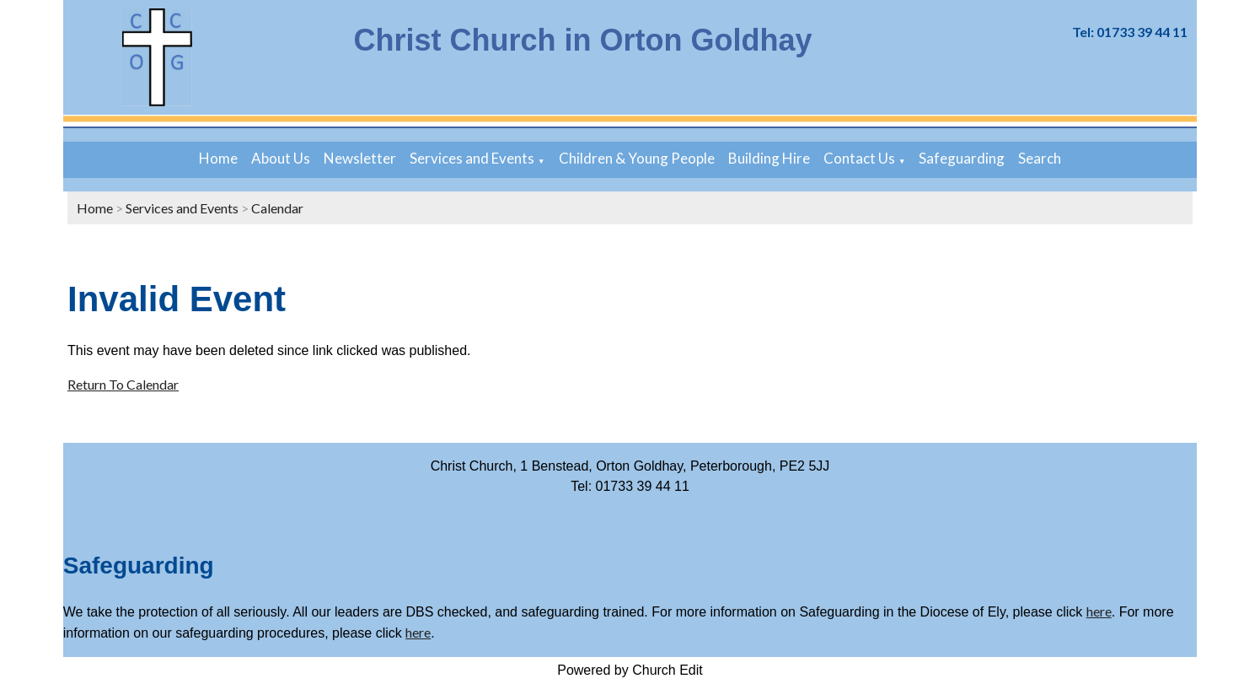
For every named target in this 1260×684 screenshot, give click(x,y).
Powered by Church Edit (630, 670)
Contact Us (859, 158)
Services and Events (472, 158)
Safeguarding (962, 158)
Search (1039, 158)
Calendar (277, 208)
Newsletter (360, 158)
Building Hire (769, 158)
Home (218, 158)
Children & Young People (637, 158)
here (1099, 611)
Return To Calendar (123, 384)
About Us (280, 158)
